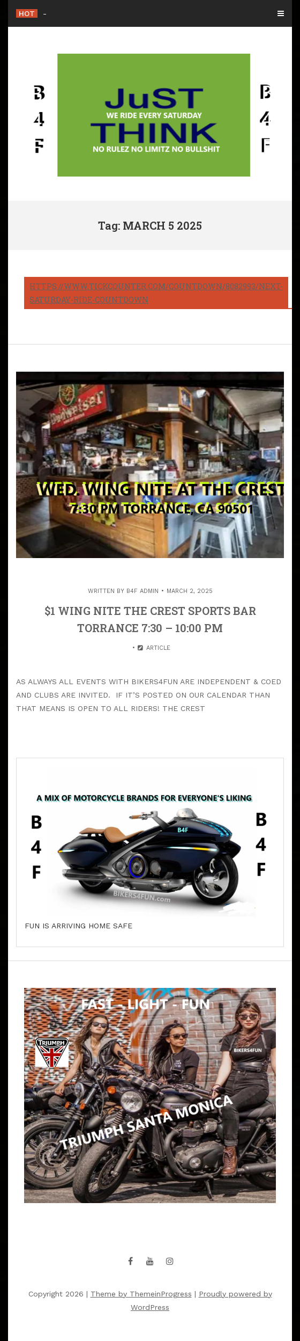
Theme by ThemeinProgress (141, 1293)
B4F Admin (142, 591)
